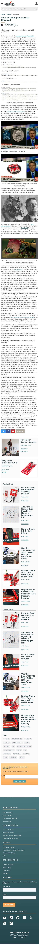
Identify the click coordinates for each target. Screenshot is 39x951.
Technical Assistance (9, 853)
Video (21, 757)
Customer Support (8, 847)
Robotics (16, 754)
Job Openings (7, 821)
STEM (5, 757)
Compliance (6, 870)
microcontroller (24, 746)
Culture (7, 742)
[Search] (35, 9)
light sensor (18, 269)
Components (17, 739)
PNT (25, 750)
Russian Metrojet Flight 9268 (25, 36)
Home (3, 14)
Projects (7, 754)
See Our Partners (8, 830)
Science (26, 754)
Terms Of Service (8, 865)
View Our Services (8, 833)
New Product (9, 750)
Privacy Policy (7, 867)
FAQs (4, 856)
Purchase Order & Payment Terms (13, 850)
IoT (13, 746)
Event (27, 742)
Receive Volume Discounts (11, 838)
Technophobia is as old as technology (22, 317)
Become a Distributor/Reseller (12, 835)
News (9, 14)
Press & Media (7, 815)
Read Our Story (7, 812)
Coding (6, 739)
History (6, 746)
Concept (28, 739)
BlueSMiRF (24, 228)
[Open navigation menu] (2, 5)
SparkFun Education (10, 818)
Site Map (5, 873)
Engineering (17, 742)
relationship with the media (16, 111)
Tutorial (13, 757)
